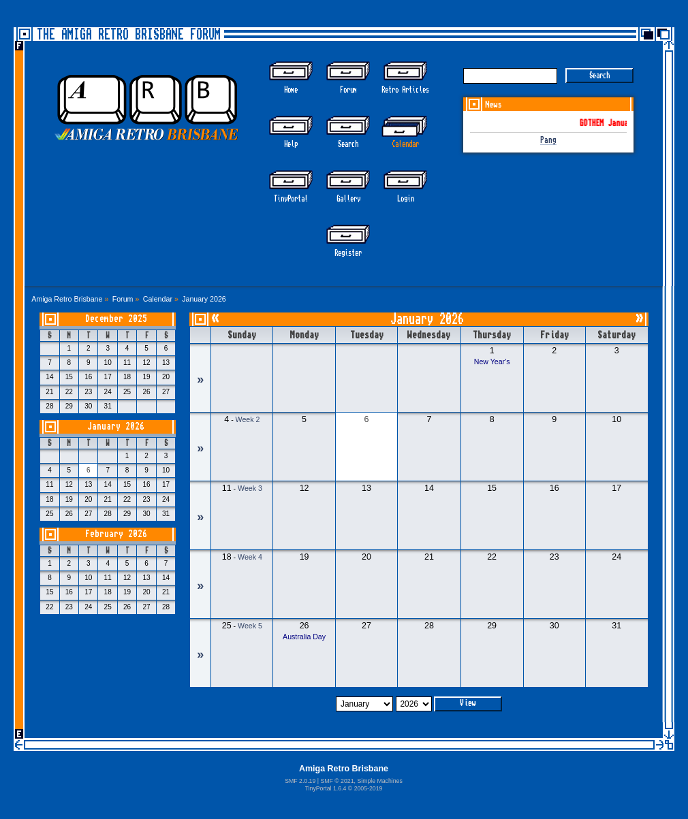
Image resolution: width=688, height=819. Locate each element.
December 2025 (116, 319)
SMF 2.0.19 (300, 780)
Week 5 (250, 626)
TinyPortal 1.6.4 (326, 788)
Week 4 (250, 557)
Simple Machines (379, 780)
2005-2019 (368, 788)
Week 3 (250, 488)
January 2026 (115, 426)
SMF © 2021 (337, 780)
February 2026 (116, 534)
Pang (548, 140)
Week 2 (248, 419)
